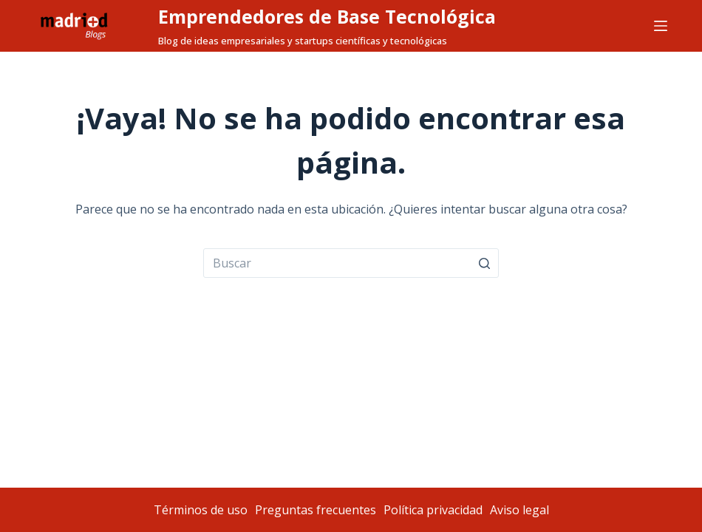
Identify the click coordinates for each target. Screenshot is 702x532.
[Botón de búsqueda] (484, 263)
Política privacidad (433, 510)
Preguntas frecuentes (315, 510)
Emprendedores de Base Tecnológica (327, 16)
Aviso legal (519, 510)
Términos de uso (201, 510)
